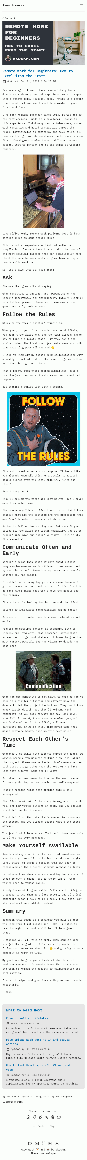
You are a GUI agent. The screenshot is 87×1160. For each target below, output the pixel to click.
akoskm (60, 1149)
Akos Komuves (13, 5)
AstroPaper (49, 1153)
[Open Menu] (81, 5)
